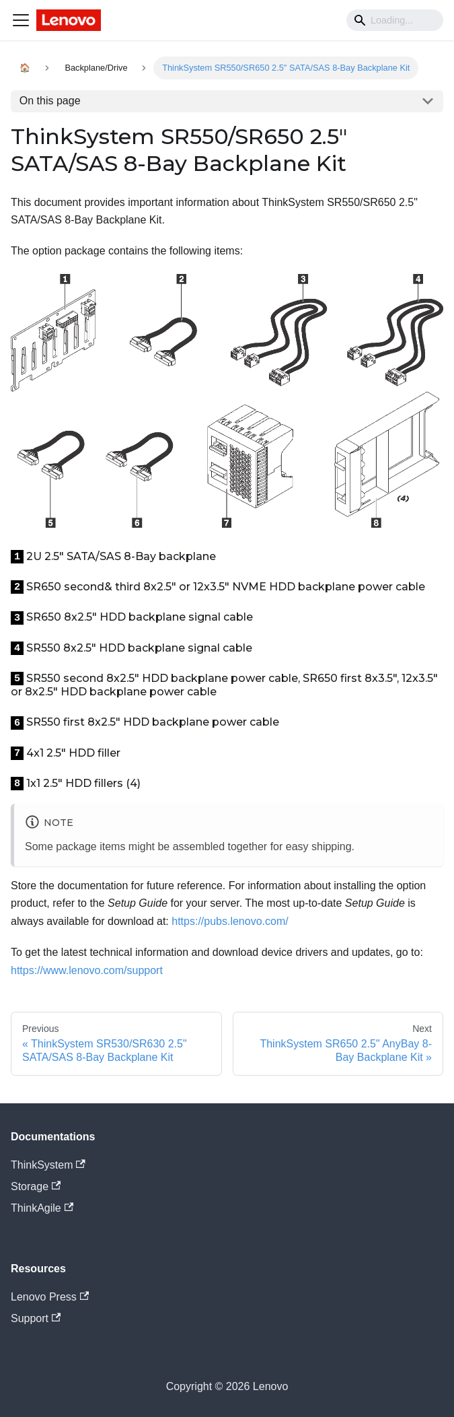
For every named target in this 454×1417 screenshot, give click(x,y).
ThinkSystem (48, 1165)
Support (36, 1318)
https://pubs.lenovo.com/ (230, 921)
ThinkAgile (42, 1208)
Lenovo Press (50, 1297)
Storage (36, 1186)
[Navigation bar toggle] (21, 20)
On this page (50, 100)
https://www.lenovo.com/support (87, 970)
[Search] (394, 20)
